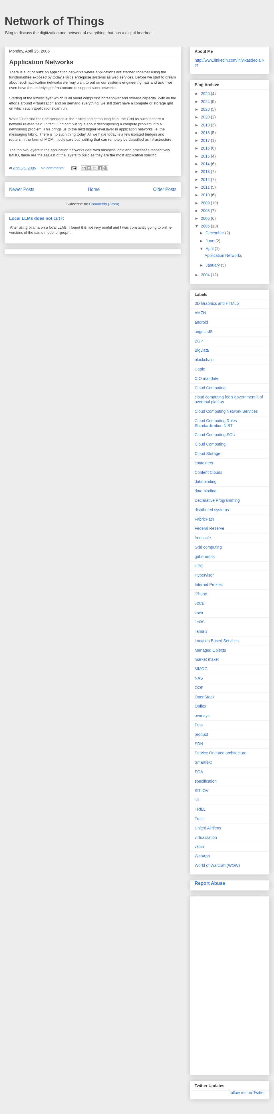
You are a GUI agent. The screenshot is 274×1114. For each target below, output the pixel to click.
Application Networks (41, 62)
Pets (199, 725)
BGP (199, 341)
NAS (199, 678)
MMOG (201, 668)
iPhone (201, 594)
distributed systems (212, 509)
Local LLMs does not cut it (36, 218)
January (213, 265)
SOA (199, 771)
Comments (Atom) (104, 204)
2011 (206, 187)
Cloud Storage (207, 453)
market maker (207, 659)
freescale (203, 537)
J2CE (199, 603)
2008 (206, 210)
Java (199, 612)
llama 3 (201, 631)
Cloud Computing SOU (215, 434)
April (210, 248)
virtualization (206, 837)
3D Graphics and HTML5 (217, 303)
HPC (199, 566)
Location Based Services (217, 640)
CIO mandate (206, 378)
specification (206, 781)
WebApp (202, 856)
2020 (206, 117)
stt (197, 799)
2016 (206, 148)
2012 (206, 179)
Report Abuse (210, 883)
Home (94, 189)
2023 (206, 109)
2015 (206, 156)
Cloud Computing (210, 388)
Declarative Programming (217, 500)
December (215, 233)
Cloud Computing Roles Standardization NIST (216, 423)
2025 (206, 93)
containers (204, 463)
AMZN (200, 313)
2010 (206, 195)
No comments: (53, 168)
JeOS (200, 622)
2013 (206, 171)
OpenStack (204, 697)
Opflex (200, 706)
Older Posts (164, 189)
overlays (202, 715)
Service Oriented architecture (220, 753)
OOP (199, 687)
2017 (206, 140)
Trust (199, 818)
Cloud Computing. (211, 444)
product (201, 734)
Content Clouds (208, 472)
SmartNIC (203, 762)
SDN (199, 744)
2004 (206, 275)
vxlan (199, 846)
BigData (202, 350)
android (201, 322)
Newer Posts (21, 189)
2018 (206, 132)
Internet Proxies (209, 584)
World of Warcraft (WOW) (217, 865)
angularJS (204, 331)
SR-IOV (201, 790)
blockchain (204, 359)
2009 (206, 203)
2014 (206, 164)
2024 (206, 101)
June (210, 241)
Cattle (200, 369)
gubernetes (205, 556)
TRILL (200, 809)
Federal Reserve (209, 528)
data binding (205, 481)
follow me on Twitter (247, 1092)
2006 (206, 218)
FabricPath (204, 519)
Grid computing (208, 547)
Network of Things (54, 21)
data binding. (206, 491)
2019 (206, 125)
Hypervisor (204, 575)
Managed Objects (210, 650)
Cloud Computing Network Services (226, 411)
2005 (206, 226)
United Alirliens (208, 828)
